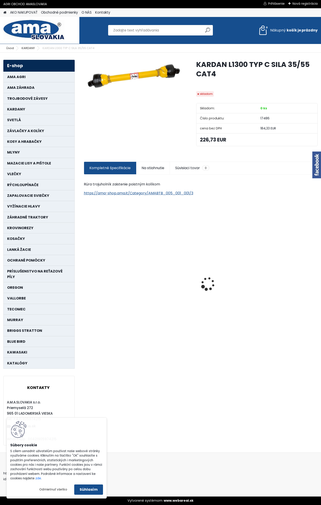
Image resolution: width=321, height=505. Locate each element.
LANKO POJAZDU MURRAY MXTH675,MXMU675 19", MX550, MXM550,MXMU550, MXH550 (110, 284)
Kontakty (102, 12)
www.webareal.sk (178, 500)
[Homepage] (4, 12)
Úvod (10, 48)
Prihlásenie (276, 3)
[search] (207, 31)
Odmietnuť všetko (53, 489)
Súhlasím (89, 489)
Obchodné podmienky (59, 12)
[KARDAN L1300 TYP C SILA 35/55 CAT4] (133, 75)
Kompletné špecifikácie (110, 167)
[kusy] (96, 320)
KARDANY (28, 48)
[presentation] (86, 276)
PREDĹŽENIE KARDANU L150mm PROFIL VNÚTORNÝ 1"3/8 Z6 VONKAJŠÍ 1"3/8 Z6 (288, 273)
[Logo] (34, 30)
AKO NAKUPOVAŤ (23, 12)
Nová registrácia (305, 3)
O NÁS (87, 12)
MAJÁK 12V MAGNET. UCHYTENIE (222, 287)
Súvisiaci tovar (192, 168)
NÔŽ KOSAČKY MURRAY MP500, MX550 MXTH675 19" (169, 255)
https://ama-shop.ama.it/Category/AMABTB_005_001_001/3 (138, 193)
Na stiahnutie (153, 167)
